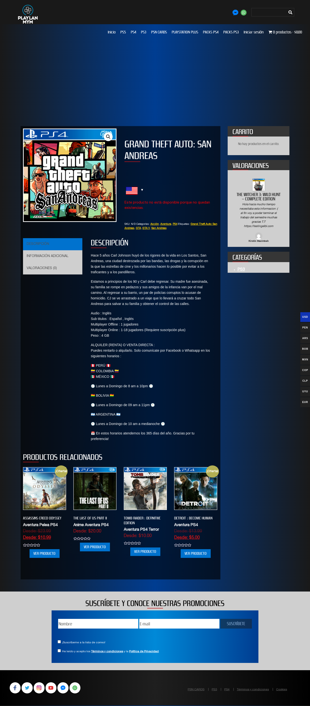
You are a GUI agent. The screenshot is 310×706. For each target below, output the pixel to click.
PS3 (143, 32)
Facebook (15, 688)
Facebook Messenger (66, 688)
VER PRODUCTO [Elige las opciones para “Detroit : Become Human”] (196, 553)
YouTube (53, 688)
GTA (138, 228)
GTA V (146, 228)
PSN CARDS (159, 32)
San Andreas (159, 228)
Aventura (165, 224)
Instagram (40, 688)
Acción (154, 224)
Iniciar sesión (254, 32)
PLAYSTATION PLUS (185, 32)
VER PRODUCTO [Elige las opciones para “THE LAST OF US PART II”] (95, 547)
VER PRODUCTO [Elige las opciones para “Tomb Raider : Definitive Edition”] (145, 551)
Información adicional (47, 256)
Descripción (38, 244)
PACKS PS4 (210, 32)
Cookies (281, 689)
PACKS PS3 (231, 32)
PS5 (123, 32)
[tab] (52, 244)
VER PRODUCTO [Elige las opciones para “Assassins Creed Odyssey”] (44, 553)
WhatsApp (78, 688)
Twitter (28, 688)
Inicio (112, 32)
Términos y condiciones (107, 651)
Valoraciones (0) (42, 268)
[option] (258, 211)
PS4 (133, 32)
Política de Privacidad (144, 651)
